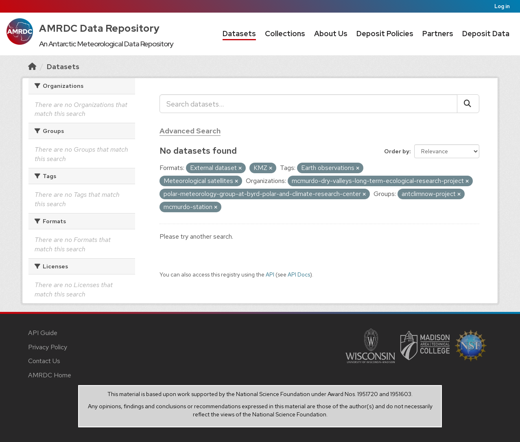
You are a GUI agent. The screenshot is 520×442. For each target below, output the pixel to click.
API (270, 274)
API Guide (42, 333)
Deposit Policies (384, 33)
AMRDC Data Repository (99, 28)
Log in (502, 6)
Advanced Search (190, 130)
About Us (330, 33)
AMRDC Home (49, 375)
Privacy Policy (47, 347)
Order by (396, 151)
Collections (285, 33)
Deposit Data (485, 33)
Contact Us (44, 361)
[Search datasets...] (308, 103)
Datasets (239, 33)
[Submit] (468, 103)
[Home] (32, 66)
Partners (437, 33)
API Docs (299, 274)
